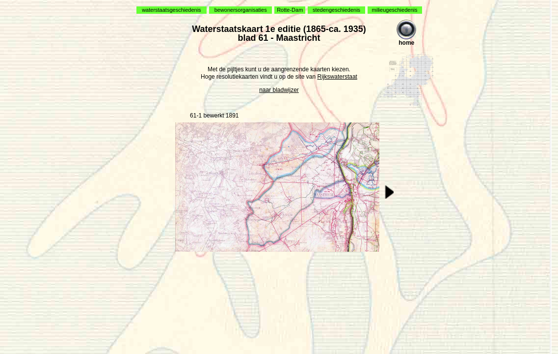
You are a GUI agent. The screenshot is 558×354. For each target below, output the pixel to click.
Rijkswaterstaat (337, 76)
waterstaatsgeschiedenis (171, 10)
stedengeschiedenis (336, 10)
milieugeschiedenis (395, 10)
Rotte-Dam (290, 10)
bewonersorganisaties (240, 10)
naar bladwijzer (279, 90)
